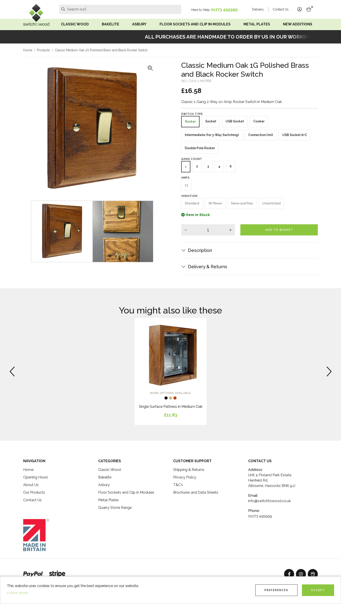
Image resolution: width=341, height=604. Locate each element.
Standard (192, 203)
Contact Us (281, 9)
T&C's (178, 485)
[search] (63, 9)
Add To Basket (279, 229)
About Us (31, 485)
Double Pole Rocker (200, 148)
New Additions (297, 24)
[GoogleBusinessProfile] (313, 574)
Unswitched (271, 203)
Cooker (258, 121)
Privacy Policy (184, 477)
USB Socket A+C (294, 135)
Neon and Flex (242, 203)
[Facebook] (289, 574)
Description (200, 250)
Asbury (139, 24)
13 (186, 185)
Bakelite (110, 24)
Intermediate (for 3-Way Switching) (212, 135)
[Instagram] (301, 574)
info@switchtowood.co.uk (269, 501)
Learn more (17, 592)
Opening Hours (35, 477)
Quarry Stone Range (115, 507)
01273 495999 (224, 9)
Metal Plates (256, 24)
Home (27, 50)
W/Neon (215, 203)
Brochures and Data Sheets (195, 492)
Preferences (276, 590)
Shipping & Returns (188, 470)
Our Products (34, 492)
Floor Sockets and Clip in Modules (195, 24)
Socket (210, 121)
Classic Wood (75, 24)
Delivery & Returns (207, 266)
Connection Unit (260, 135)
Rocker (190, 121)
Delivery (258, 9)
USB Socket (235, 121)
